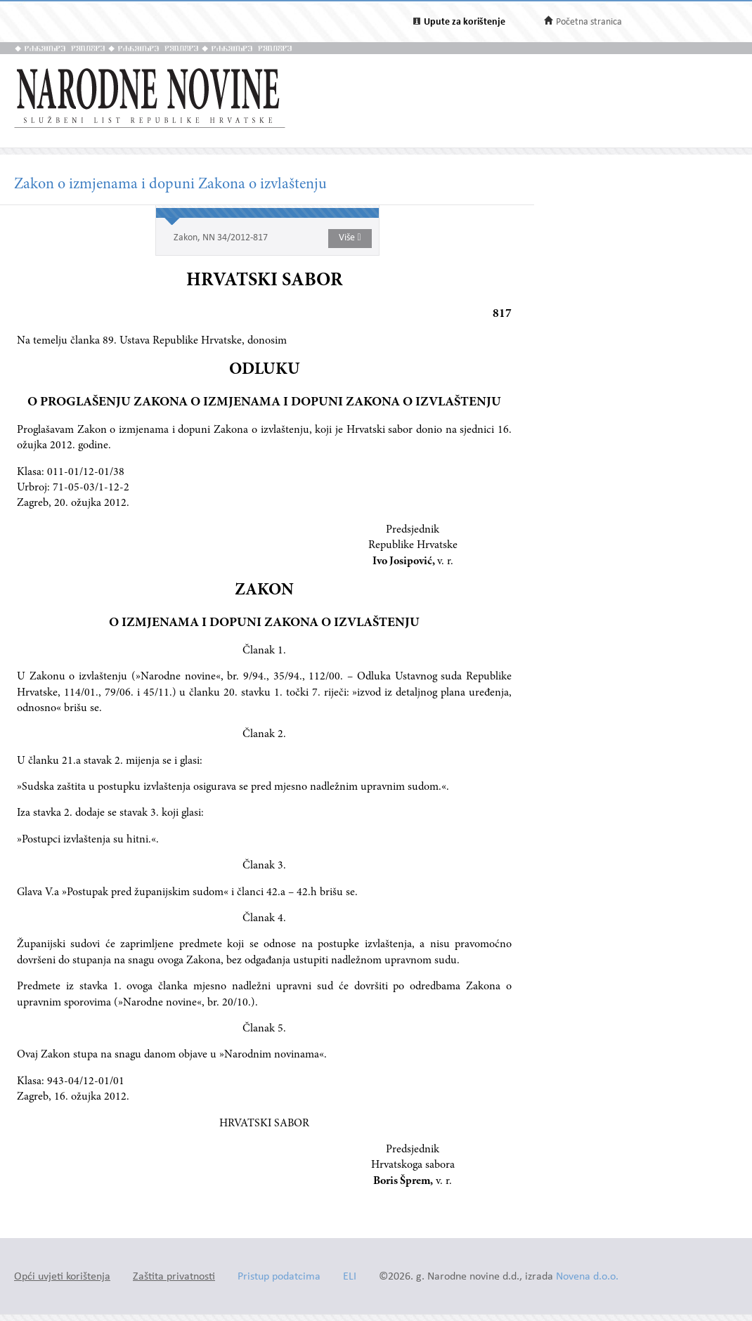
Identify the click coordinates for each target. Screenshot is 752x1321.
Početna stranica (589, 22)
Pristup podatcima (279, 1277)
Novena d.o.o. (587, 1277)
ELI (349, 1277)
